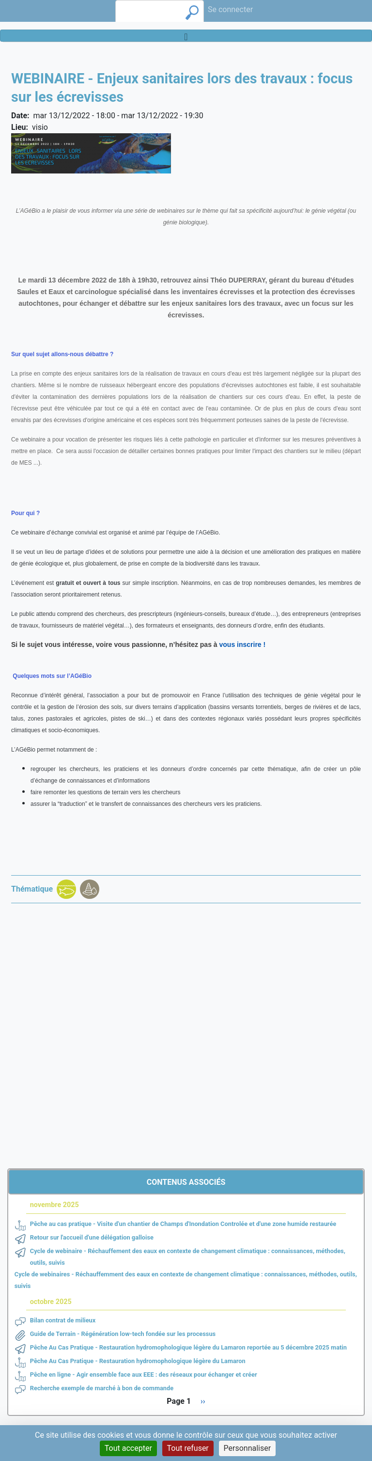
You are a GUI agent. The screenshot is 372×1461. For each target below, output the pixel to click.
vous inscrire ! (242, 644)
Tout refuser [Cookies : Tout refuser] (188, 1448)
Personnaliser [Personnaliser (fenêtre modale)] (247, 1448)
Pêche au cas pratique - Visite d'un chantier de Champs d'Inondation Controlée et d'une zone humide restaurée (183, 1223)
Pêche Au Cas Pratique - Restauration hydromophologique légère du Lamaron (138, 1361)
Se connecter (230, 9)
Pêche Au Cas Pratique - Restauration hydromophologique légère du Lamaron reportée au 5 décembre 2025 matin (188, 1347)
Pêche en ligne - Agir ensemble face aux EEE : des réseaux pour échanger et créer (143, 1374)
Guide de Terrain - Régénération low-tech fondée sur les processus (123, 1333)
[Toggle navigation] (186, 36)
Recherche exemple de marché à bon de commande (101, 1388)
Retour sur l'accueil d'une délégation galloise (92, 1237)
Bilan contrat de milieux (63, 1320)
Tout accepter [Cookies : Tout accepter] (128, 1448)
